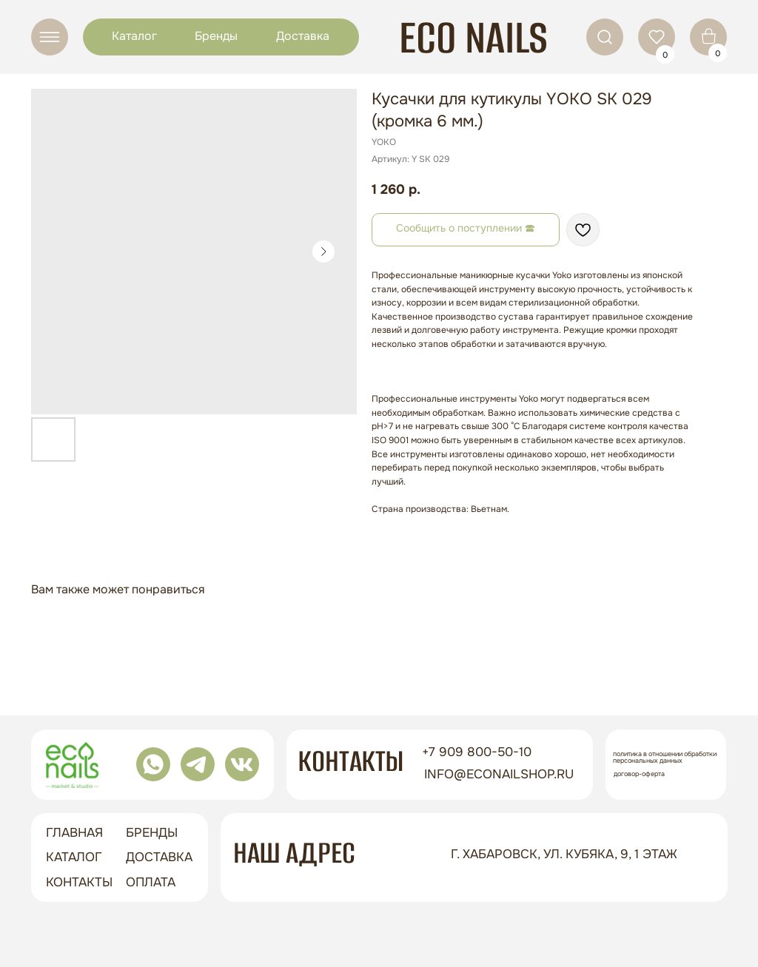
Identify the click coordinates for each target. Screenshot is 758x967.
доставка (159, 857)
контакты (79, 882)
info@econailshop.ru (499, 774)
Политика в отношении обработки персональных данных (665, 757)
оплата (150, 882)
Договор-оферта (639, 773)
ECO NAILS (473, 37)
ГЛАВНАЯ (74, 832)
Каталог (134, 36)
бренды (152, 832)
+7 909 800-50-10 (476, 752)
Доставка (302, 36)
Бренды (216, 36)
